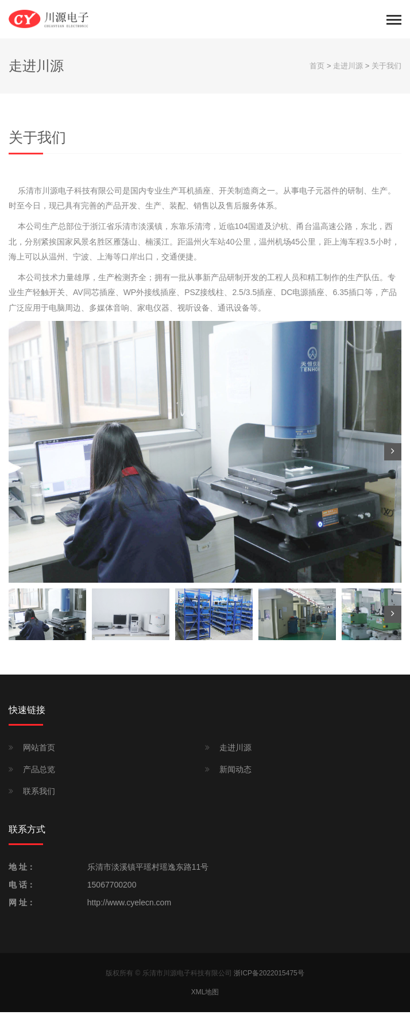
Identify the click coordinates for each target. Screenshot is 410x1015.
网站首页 (39, 750)
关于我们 (386, 68)
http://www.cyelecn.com (129, 905)
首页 (317, 68)
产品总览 (39, 772)
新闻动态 (235, 772)
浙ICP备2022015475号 (269, 976)
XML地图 (205, 995)
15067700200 (112, 887)
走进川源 (348, 68)
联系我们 (39, 794)
